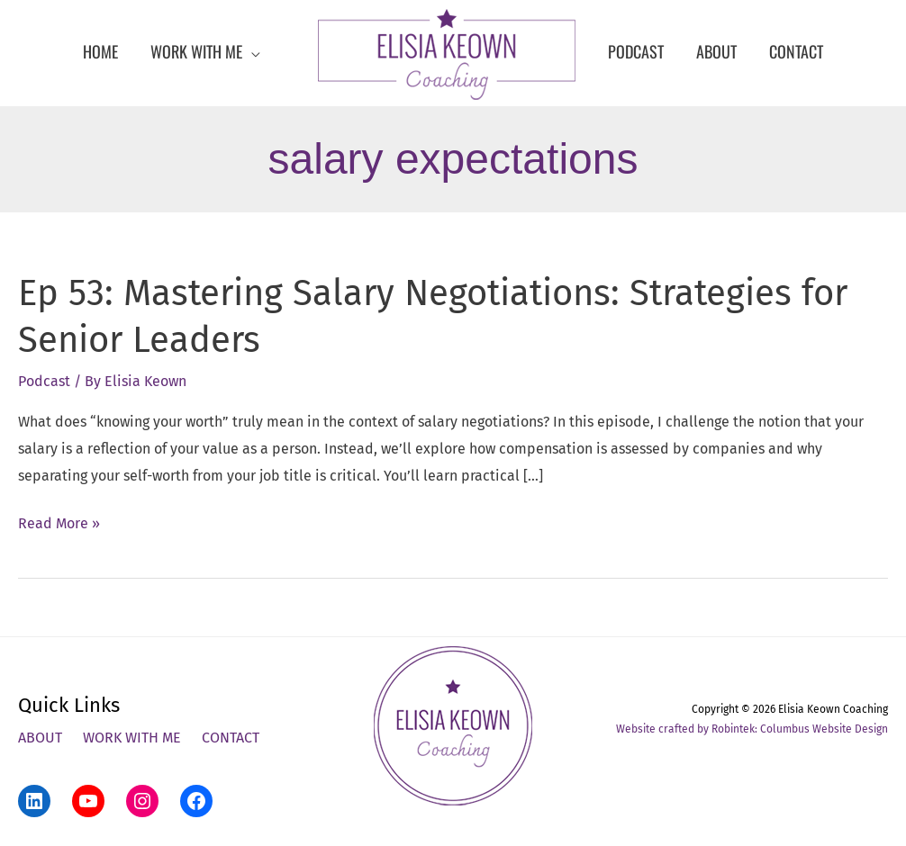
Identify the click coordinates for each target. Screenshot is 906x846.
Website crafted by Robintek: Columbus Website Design (752, 729)
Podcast (44, 381)
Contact (230, 737)
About (40, 737)
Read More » (59, 523)
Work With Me (132, 737)
